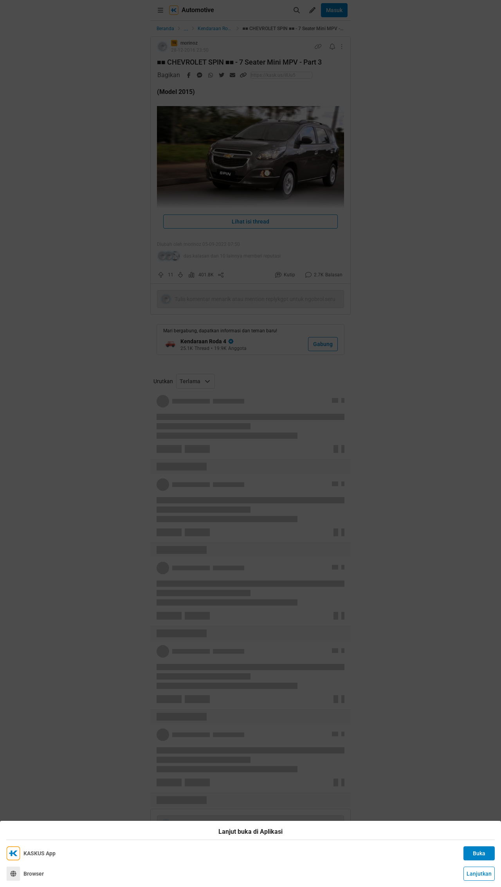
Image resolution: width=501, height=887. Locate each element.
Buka (479, 853)
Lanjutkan (479, 874)
